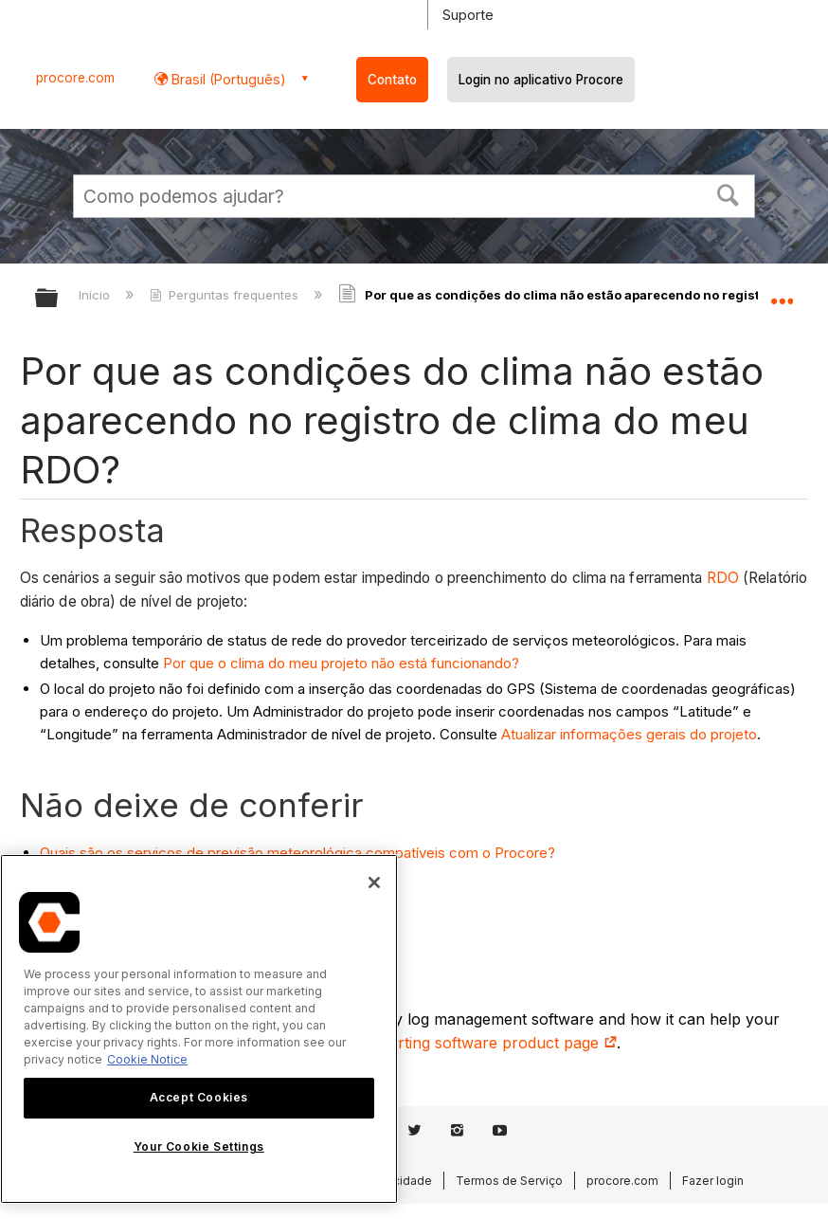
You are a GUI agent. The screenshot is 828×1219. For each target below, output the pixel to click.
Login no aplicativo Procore (541, 79)
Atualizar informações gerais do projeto (629, 734)
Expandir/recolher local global (781, 292)
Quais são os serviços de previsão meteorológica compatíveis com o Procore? (297, 853)
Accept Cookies (199, 1097)
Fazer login (713, 1181)
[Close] (374, 882)
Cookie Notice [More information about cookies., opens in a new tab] (147, 1059)
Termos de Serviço (509, 1181)
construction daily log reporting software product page (411, 1042)
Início (96, 294)
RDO (723, 578)
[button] (728, 193)
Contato (392, 79)
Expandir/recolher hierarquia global (59, 299)
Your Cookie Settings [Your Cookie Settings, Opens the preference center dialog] (199, 1146)
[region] (199, 1029)
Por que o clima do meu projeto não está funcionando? (341, 663)
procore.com (75, 77)
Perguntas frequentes (226, 294)
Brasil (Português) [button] (227, 79)
